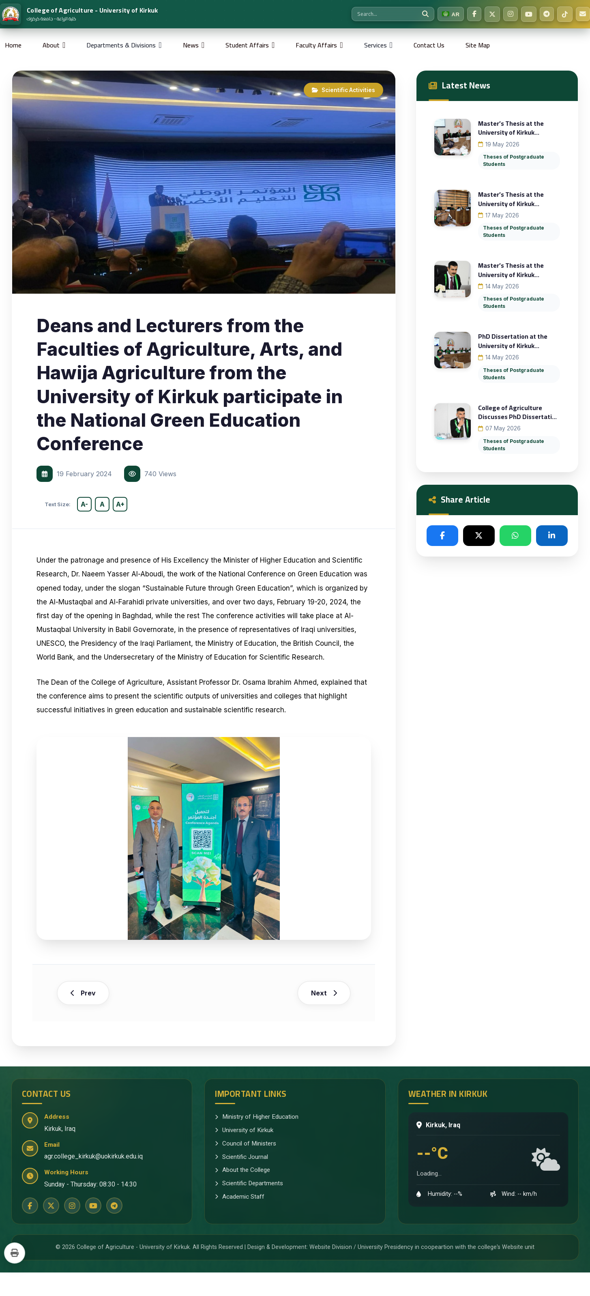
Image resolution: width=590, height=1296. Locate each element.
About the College (242, 1193)
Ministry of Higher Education (256, 1140)
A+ (120, 504)
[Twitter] (489, 14)
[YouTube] (526, 14)
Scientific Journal (241, 1180)
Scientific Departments (249, 1206)
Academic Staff (239, 1220)
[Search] (420, 14)
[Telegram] (545, 14)
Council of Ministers (245, 1167)
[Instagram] (507, 14)
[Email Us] (582, 14)
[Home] (79, 14)
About (51, 45)
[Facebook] (470, 14)
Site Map (478, 45)
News (191, 45)
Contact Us (429, 45)
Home (13, 45)
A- (84, 504)
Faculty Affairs (316, 45)
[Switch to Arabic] (446, 14)
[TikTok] (563, 14)
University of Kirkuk (244, 1153)
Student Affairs (247, 45)
